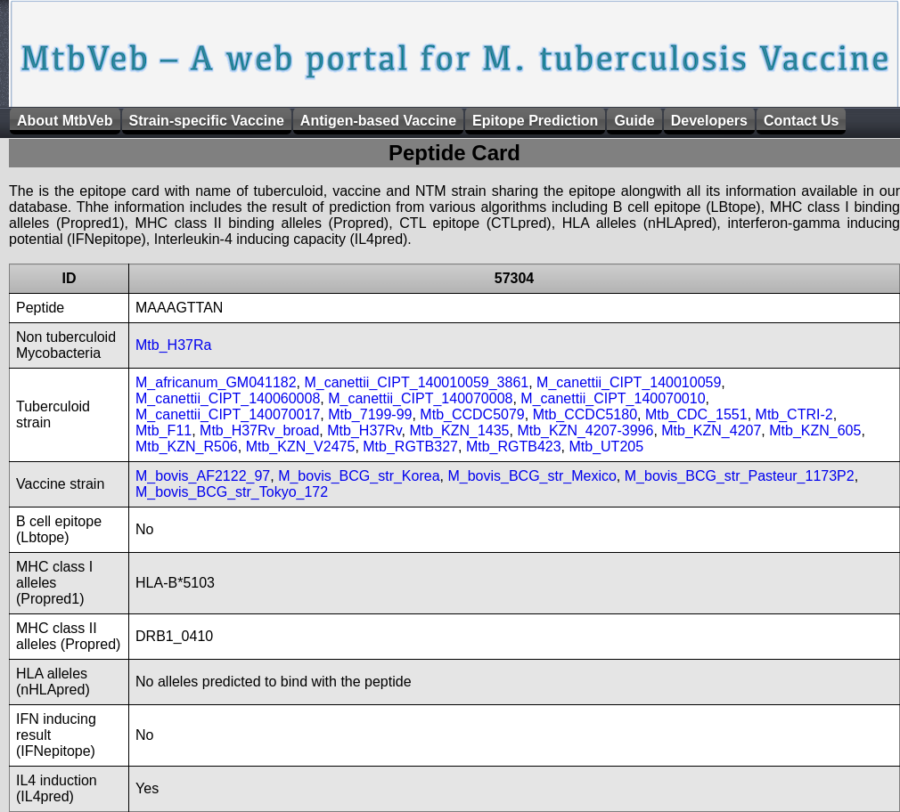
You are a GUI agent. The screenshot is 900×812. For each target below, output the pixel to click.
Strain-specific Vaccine (206, 120)
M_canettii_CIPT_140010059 (628, 382)
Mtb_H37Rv (364, 430)
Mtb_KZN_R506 (186, 446)
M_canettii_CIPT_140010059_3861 (416, 382)
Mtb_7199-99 (370, 414)
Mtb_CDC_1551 (696, 414)
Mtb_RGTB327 (410, 446)
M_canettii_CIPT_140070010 (612, 398)
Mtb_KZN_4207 (711, 430)
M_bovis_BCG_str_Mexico (531, 475)
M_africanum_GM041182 (216, 382)
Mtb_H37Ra (173, 345)
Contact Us (801, 120)
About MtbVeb (65, 120)
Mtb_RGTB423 (513, 446)
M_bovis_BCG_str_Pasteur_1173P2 (740, 475)
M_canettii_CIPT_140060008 (227, 398)
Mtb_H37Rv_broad (259, 430)
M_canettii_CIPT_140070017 (227, 414)
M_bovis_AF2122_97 (202, 475)
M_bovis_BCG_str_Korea (358, 475)
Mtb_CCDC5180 (585, 414)
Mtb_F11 (163, 430)
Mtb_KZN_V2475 (301, 446)
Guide (634, 120)
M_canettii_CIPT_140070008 (420, 398)
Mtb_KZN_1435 (459, 430)
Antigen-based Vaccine (378, 120)
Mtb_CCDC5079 (472, 414)
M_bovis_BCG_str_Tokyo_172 (231, 491)
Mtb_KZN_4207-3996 (585, 430)
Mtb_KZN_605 (815, 430)
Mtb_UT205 (606, 446)
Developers (709, 120)
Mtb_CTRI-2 (794, 414)
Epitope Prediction (535, 120)
